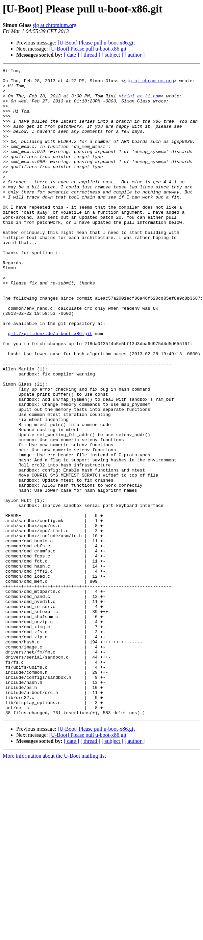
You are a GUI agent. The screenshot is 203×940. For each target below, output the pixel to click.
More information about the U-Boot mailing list (54, 885)
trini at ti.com (141, 102)
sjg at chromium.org (54, 25)
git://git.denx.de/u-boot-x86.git (50, 387)
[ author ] (135, 55)
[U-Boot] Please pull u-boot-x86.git (96, 43)
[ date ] (71, 55)
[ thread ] (90, 55)
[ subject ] (112, 55)
